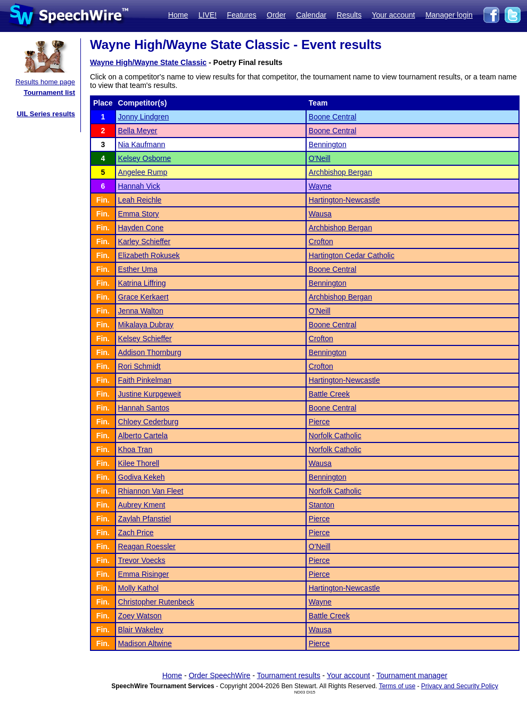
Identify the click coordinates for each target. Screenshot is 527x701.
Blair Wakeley (140, 629)
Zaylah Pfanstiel (144, 518)
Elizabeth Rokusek (149, 255)
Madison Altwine (145, 643)
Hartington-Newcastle (344, 200)
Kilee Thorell (139, 463)
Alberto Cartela (143, 435)
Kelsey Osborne (144, 158)
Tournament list (49, 92)
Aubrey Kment (142, 505)
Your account (393, 15)
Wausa (320, 214)
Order (276, 15)
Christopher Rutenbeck (156, 602)
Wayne (320, 186)
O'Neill (320, 158)
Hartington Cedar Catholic (351, 255)
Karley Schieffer (144, 241)
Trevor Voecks (142, 560)
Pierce (319, 421)
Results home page (45, 82)
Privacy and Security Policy (459, 686)
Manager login (449, 15)
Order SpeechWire (219, 675)
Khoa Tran (135, 449)
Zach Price (136, 532)
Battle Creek (329, 394)
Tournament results (288, 675)
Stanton (321, 505)
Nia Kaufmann (142, 144)
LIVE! (208, 15)
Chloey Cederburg (148, 421)
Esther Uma (138, 269)
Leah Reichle (140, 200)
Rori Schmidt (139, 366)
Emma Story (138, 214)
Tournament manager (411, 675)
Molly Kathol (138, 588)
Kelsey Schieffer (145, 338)
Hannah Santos (144, 408)
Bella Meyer (138, 130)
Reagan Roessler (147, 546)
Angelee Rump (143, 172)
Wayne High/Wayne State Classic (148, 62)
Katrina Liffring (142, 283)
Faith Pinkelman (144, 380)
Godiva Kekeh (141, 477)
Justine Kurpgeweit (149, 394)
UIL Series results (46, 114)
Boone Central (333, 116)
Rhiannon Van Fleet (151, 491)
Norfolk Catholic (335, 435)
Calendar (311, 15)
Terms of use (397, 686)
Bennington (328, 144)
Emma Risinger (143, 574)
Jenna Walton (140, 311)
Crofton (321, 241)
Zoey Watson (140, 615)
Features (241, 15)
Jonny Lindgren (143, 116)
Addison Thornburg (150, 352)
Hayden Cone (141, 227)
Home (178, 15)
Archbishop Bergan (340, 172)
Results (349, 15)
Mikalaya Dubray (146, 324)
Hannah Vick (139, 186)
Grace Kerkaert (143, 297)
